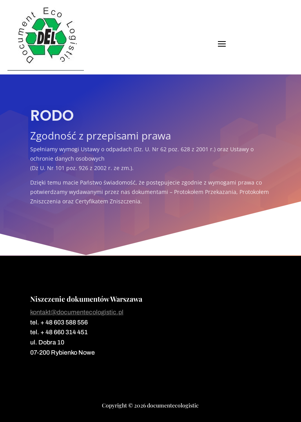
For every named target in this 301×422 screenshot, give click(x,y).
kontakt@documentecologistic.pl (76, 312)
